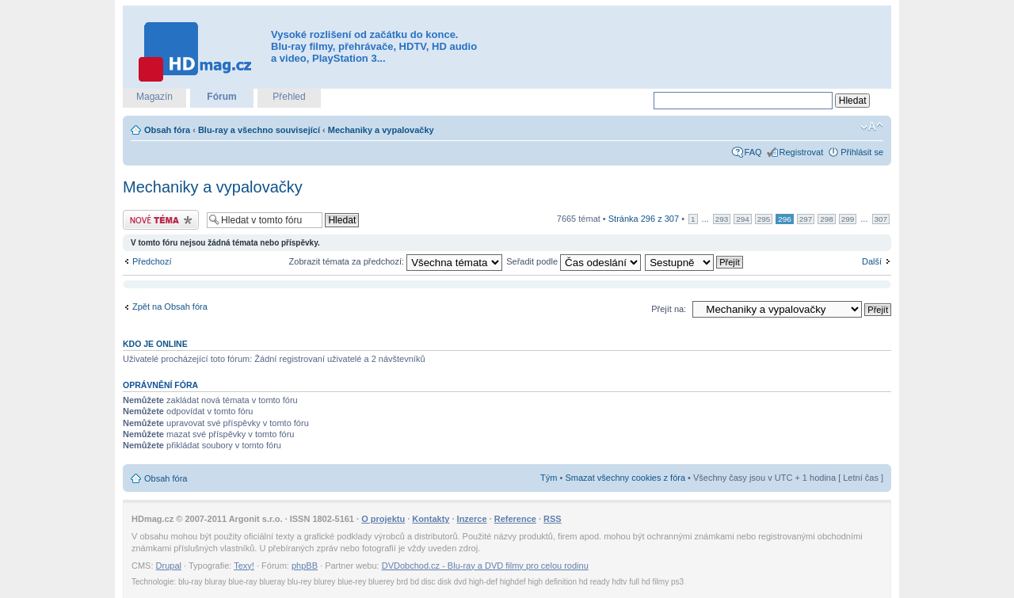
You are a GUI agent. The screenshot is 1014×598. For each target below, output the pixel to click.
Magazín (154, 96)
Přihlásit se (862, 152)
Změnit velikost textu (871, 127)
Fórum (221, 96)
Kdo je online (155, 344)
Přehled (289, 96)
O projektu (383, 519)
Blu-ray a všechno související (259, 130)
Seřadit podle (573, 261)
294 (742, 219)
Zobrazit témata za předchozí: (396, 261)
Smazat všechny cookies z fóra (625, 477)
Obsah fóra (167, 130)
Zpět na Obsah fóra (170, 306)
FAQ (753, 152)
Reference (515, 519)
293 (721, 219)
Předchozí (152, 261)
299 (847, 219)
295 (763, 219)
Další (872, 261)
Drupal (168, 565)
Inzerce (472, 519)
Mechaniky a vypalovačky (381, 130)
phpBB (305, 565)
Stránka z (643, 218)
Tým (548, 477)
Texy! (244, 565)
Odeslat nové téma (161, 220)
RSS (552, 519)
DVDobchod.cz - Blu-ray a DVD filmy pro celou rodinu (485, 565)
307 (881, 219)
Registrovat (802, 152)
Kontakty (430, 519)
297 (805, 219)
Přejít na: (668, 309)
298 (826, 219)
